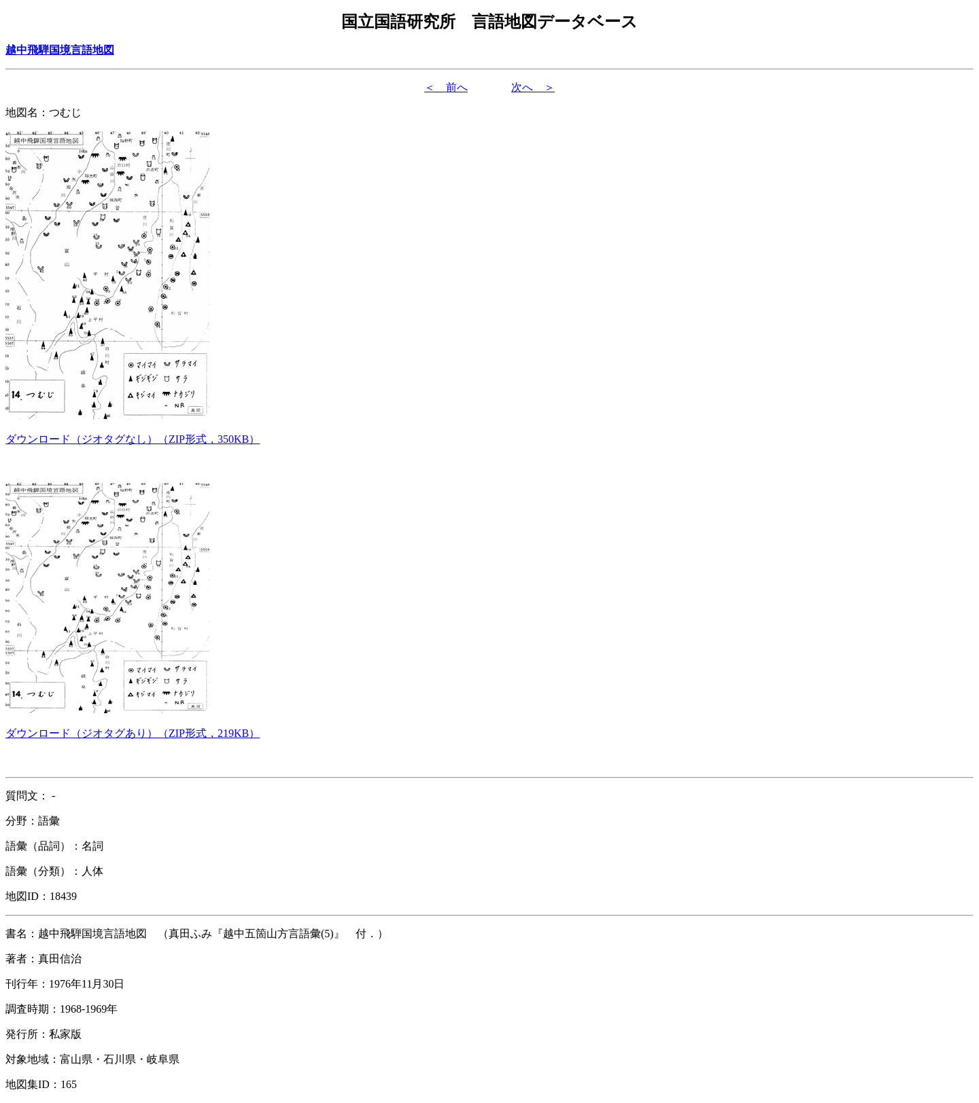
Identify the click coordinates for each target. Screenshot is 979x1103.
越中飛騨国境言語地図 (59, 50)
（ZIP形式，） (132, 439)
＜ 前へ (446, 87)
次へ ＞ (533, 87)
